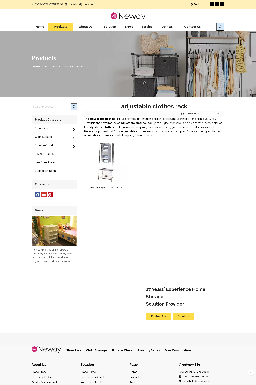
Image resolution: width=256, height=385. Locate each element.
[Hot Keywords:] (220, 27)
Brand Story (39, 325)
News (133, 346)
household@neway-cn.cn (83, 4)
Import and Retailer (92, 336)
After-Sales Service (43, 346)
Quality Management (44, 336)
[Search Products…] (51, 106)
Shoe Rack (73, 304)
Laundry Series (149, 304)
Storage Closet (122, 304)
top (251, 373)
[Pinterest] (222, 4)
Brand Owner (88, 325)
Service (134, 336)
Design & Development (46, 341)
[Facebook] (212, 4)
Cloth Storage (96, 304)
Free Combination (178, 304)
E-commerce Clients (93, 331)
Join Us (134, 341)
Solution (183, 270)
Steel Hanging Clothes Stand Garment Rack (106, 187)
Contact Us (158, 270)
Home (133, 325)
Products (135, 331)
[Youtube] (217, 4)
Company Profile (42, 331)
